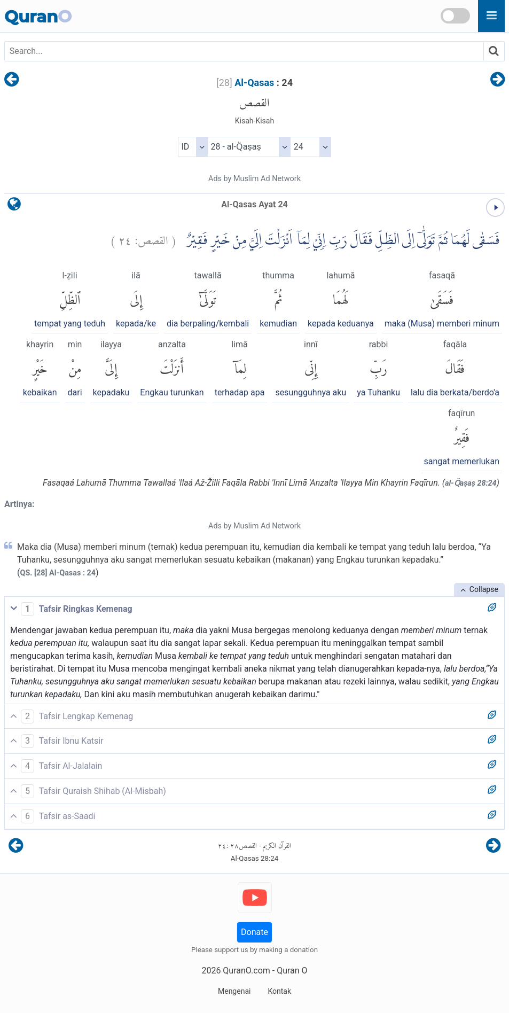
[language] (14, 206)
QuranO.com (246, 970)
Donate (254, 932)
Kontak (279, 991)
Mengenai (234, 991)
